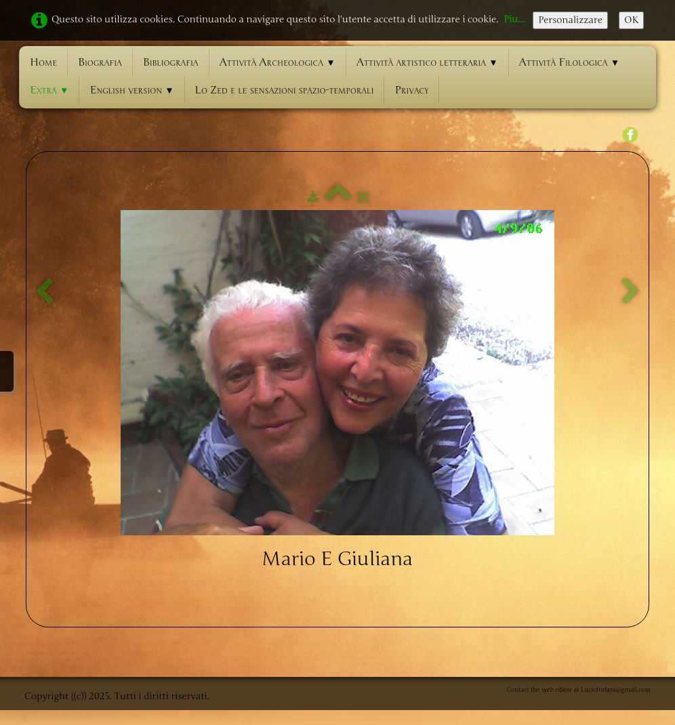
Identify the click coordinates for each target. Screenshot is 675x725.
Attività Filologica (569, 62)
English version (131, 90)
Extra (49, 90)
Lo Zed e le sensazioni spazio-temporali (284, 90)
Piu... (514, 19)
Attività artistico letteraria (427, 62)
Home (43, 62)
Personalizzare (570, 20)
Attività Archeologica (277, 62)
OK (631, 20)
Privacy (411, 90)
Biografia (100, 62)
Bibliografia (171, 62)
